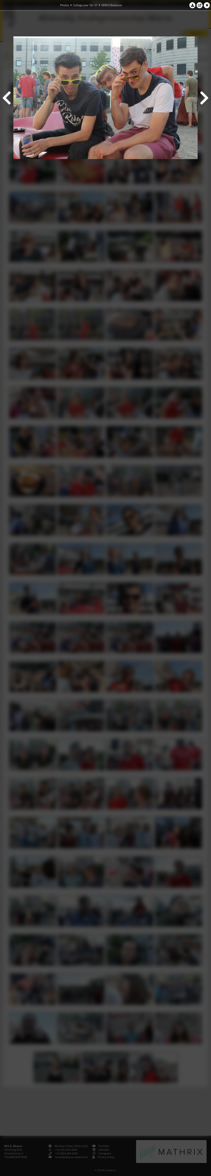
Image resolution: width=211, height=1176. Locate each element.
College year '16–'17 (85, 5)
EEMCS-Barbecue (112, 5)
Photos (64, 5)
